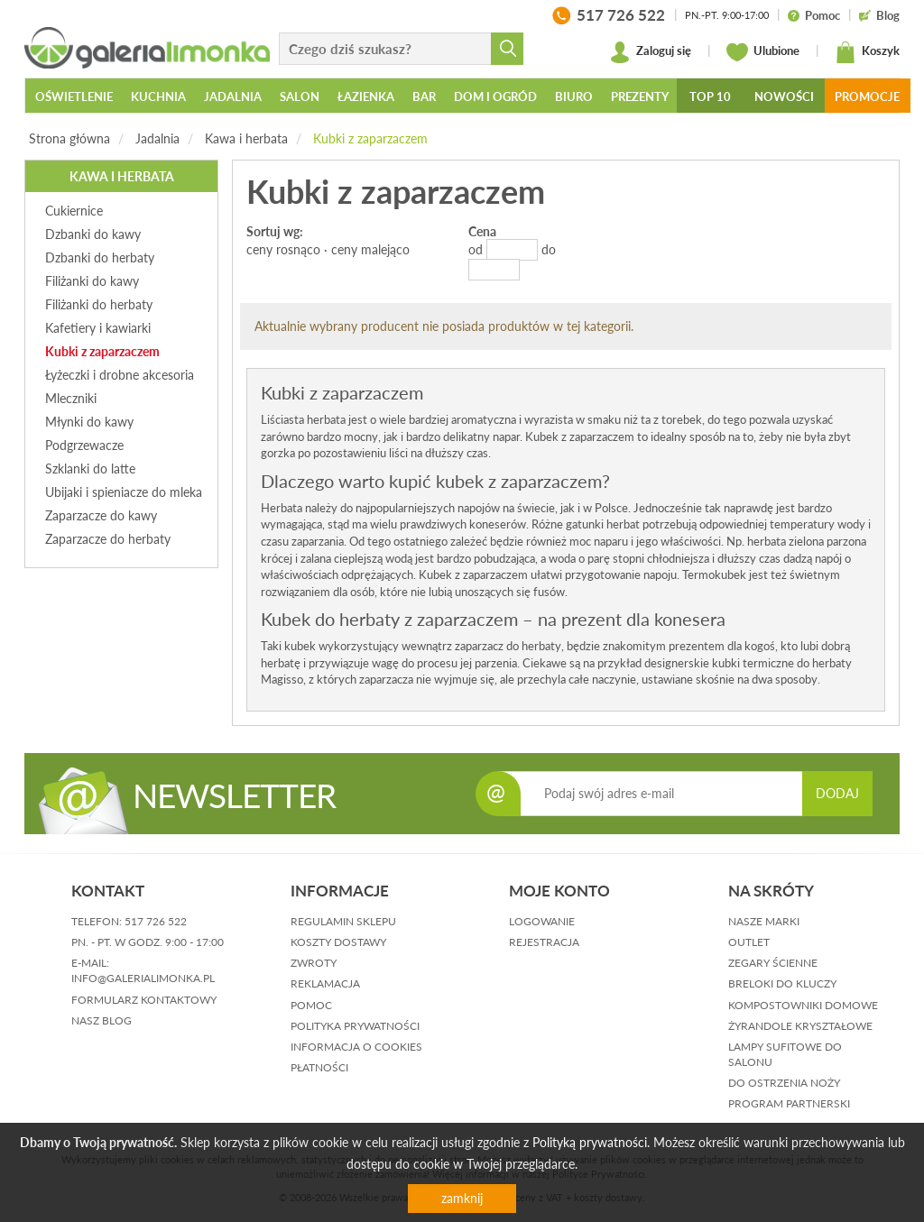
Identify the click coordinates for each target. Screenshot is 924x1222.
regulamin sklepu (343, 921)
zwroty (314, 962)
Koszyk (867, 52)
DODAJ (837, 793)
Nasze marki (763, 921)
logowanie (542, 921)
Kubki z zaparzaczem (370, 138)
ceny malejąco (370, 249)
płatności (319, 1067)
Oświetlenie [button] (74, 96)
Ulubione (762, 52)
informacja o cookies (356, 1046)
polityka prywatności (355, 1026)
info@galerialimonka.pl (143, 978)
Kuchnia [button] (158, 96)
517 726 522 (156, 921)
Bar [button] (424, 96)
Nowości (784, 96)
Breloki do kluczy (782, 983)
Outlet (749, 942)
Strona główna (69, 138)
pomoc (311, 1005)
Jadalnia (157, 138)
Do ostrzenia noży (784, 1082)
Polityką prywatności (589, 1142)
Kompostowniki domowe (803, 1005)
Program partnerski (789, 1103)
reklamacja (325, 983)
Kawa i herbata (246, 138)
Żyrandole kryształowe (800, 1026)
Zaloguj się (650, 52)
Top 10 (710, 96)
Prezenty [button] (640, 96)
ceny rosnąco (283, 249)
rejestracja (544, 942)
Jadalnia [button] (233, 96)
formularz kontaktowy (144, 999)
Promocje (867, 96)
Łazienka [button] (365, 96)
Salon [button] (299, 96)
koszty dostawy (338, 942)
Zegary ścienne (773, 962)
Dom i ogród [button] (495, 96)
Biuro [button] (574, 96)
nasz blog (101, 1020)
